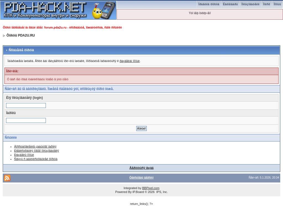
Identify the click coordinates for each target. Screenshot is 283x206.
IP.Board (138, 192)
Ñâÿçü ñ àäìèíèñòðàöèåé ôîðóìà (35, 159)
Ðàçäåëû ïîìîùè (24, 154)
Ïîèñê (266, 4)
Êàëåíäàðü (230, 4)
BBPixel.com (150, 188)
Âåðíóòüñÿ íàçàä (141, 167)
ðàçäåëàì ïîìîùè (130, 61)
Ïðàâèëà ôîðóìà (208, 4)
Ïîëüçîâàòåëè (251, 4)
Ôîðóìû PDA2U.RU (21, 35)
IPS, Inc (161, 192)
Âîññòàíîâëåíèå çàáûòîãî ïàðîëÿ (35, 146)
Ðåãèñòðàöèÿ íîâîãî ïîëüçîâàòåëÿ (36, 150)
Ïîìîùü (277, 4)
